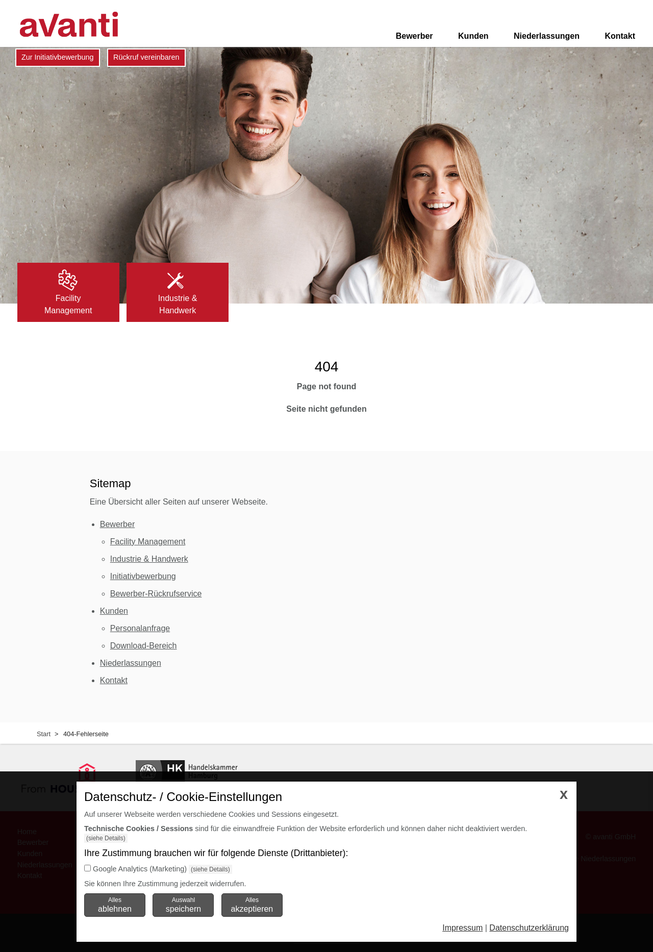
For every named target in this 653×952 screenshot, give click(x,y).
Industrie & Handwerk (149, 559)
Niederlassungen (547, 36)
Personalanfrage (140, 628)
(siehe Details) (105, 838)
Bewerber (414, 36)
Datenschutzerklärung (529, 927)
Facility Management (148, 541)
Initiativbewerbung (143, 576)
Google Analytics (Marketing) (140, 869)
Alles (115, 904)
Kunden (473, 36)
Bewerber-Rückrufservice (156, 593)
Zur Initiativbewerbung (57, 57)
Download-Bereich (143, 645)
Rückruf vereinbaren (146, 57)
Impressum (462, 927)
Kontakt (620, 36)
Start (44, 734)
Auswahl (183, 904)
